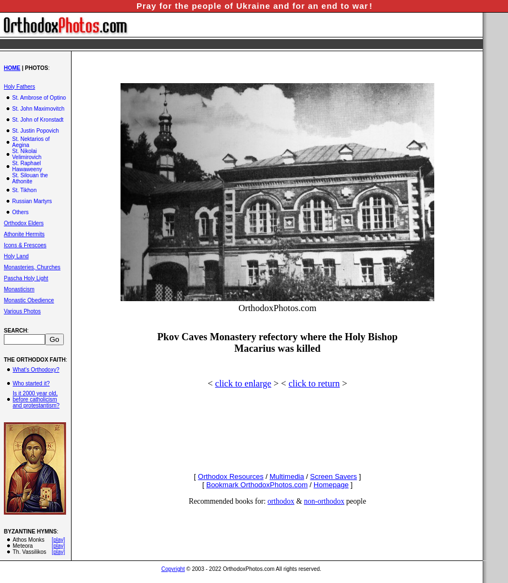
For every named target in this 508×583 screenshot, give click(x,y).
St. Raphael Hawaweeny (27, 166)
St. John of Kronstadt (37, 120)
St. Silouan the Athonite (30, 178)
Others (20, 212)
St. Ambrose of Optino (39, 98)
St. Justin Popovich (35, 131)
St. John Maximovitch (38, 109)
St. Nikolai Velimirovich (26, 154)
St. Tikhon (24, 190)
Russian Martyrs (32, 201)
